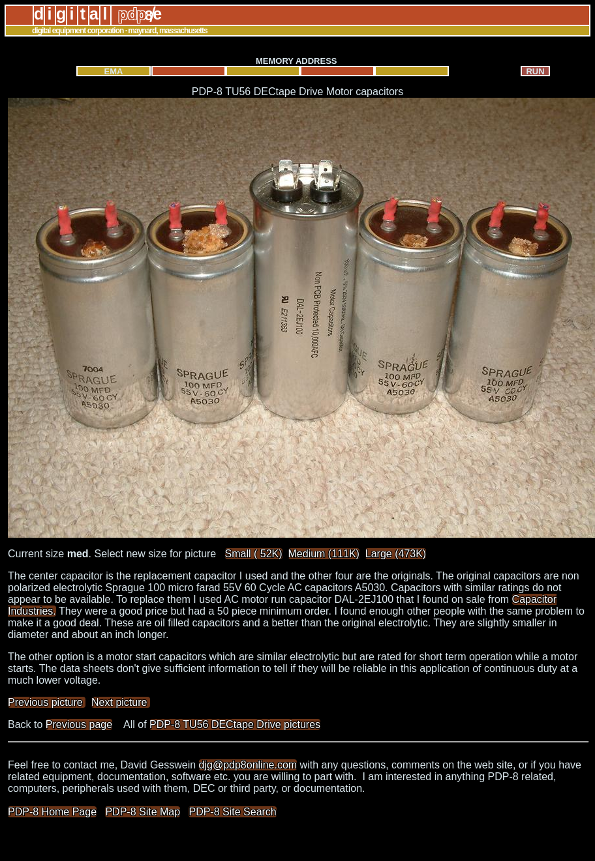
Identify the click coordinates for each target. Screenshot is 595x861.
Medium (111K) (323, 553)
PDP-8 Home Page (52, 811)
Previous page (79, 724)
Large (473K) (395, 553)
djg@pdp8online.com (248, 764)
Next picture (120, 702)
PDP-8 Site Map (142, 811)
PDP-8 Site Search (232, 811)
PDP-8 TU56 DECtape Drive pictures (234, 724)
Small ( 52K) (253, 553)
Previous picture (46, 702)
